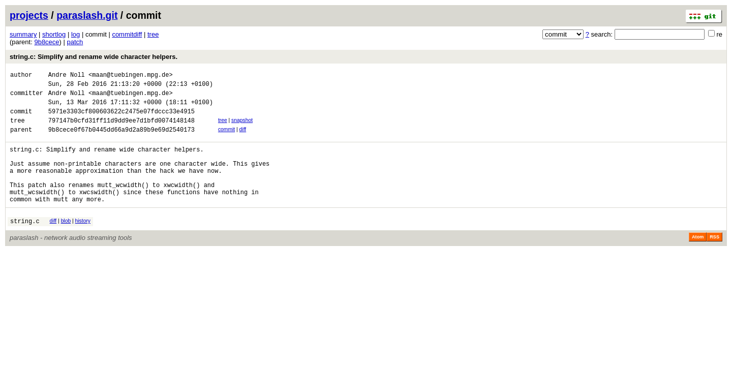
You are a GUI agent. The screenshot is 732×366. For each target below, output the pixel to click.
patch (75, 42)
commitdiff (127, 34)
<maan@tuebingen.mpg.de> (130, 76)
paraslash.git (86, 15)
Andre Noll (66, 76)
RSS (714, 261)
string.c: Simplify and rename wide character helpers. (93, 56)
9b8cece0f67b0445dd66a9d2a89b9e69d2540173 (121, 140)
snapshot (242, 128)
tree (153, 34)
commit (226, 138)
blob (66, 244)
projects (29, 15)
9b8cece (46, 42)
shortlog (54, 34)
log (75, 34)
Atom (698, 261)
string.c (25, 245)
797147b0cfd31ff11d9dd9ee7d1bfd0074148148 (121, 129)
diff (243, 138)
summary (23, 34)
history (82, 244)
